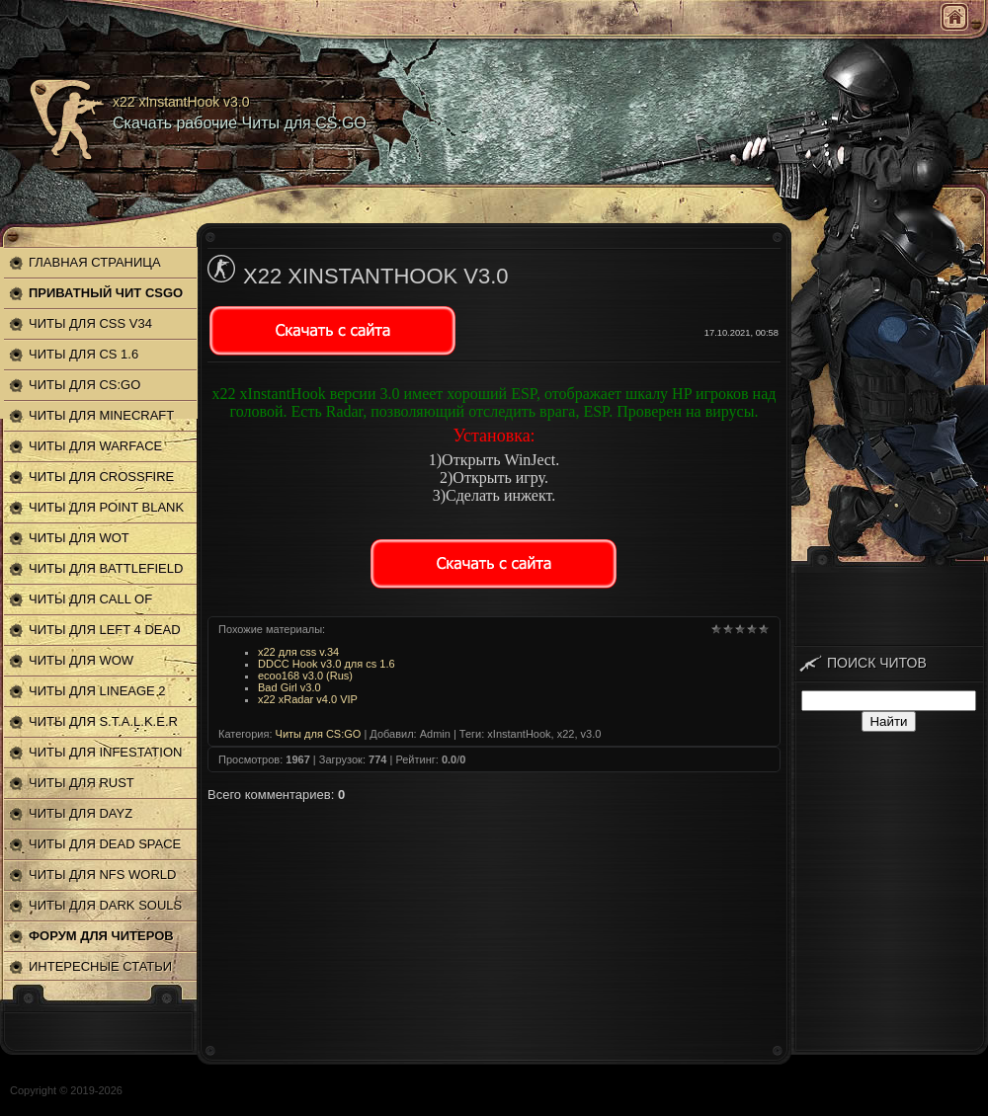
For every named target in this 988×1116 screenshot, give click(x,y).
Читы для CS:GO (319, 734)
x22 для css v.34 (298, 652)
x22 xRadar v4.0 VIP (308, 699)
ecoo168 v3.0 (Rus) (305, 675)
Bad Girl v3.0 (289, 687)
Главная (954, 17)
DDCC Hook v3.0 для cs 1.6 (326, 664)
